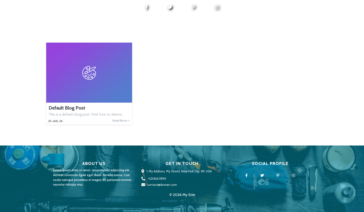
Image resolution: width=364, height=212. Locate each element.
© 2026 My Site (182, 195)
